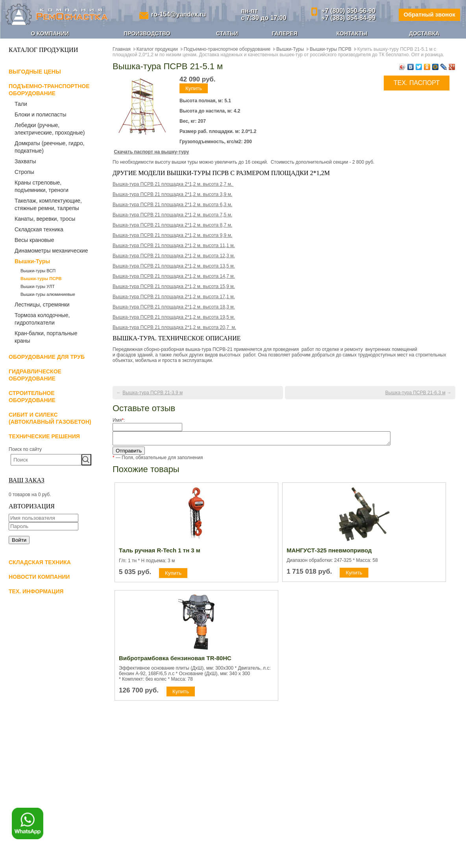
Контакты (352, 33)
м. (174, 317)
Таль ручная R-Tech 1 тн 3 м (159, 552)
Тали (21, 104)
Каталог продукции (157, 49)
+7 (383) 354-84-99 (344, 18)
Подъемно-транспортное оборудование (227, 49)
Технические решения (44, 436)
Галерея (284, 33)
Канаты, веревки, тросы (45, 219)
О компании (49, 33)
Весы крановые (34, 240)
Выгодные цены (35, 71)
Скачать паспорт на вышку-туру (151, 152)
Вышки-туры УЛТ (37, 286)
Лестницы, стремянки (42, 304)
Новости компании (39, 577)
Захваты (25, 161)
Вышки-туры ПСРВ (40, 278)
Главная (122, 49)
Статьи (227, 33)
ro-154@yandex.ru (177, 14)
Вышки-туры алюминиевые (47, 294)
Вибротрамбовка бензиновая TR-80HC (175, 660)
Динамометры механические (51, 250)
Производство (147, 33)
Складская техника (39, 229)
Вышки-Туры (32, 261)
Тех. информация (36, 591)
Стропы (24, 172)
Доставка (424, 33)
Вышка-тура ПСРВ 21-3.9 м (152, 392)
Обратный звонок (426, 14)
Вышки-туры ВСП (37, 270)
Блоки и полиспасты (41, 114)
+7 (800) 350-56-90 (344, 10)
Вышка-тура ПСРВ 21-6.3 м (415, 392)
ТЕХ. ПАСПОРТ (417, 82)
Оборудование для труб (47, 357)
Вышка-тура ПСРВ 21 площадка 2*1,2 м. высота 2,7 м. (173, 184)
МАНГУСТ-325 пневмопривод (329, 552)
